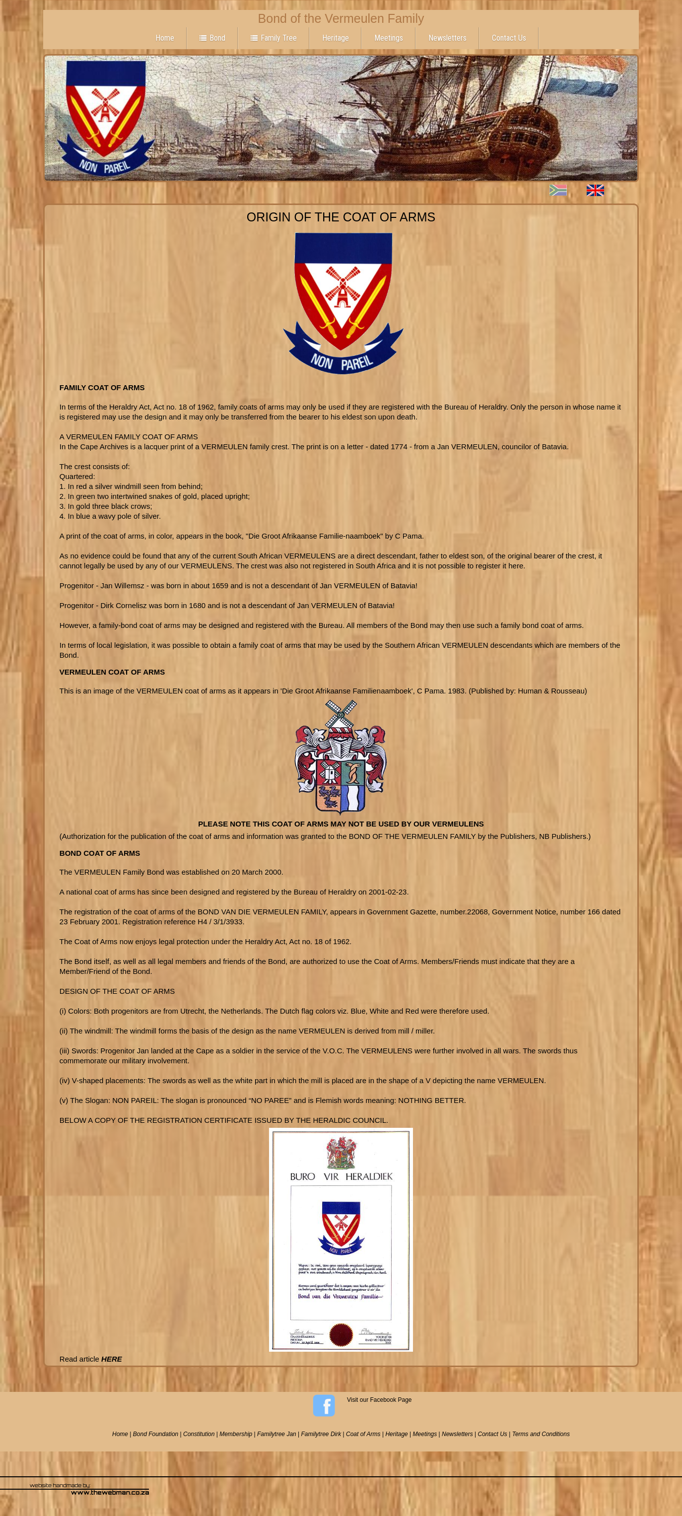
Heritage (335, 38)
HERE (111, 1359)
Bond (212, 38)
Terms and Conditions (541, 1434)
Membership (235, 1434)
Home (164, 38)
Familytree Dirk (321, 1434)
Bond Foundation (155, 1434)
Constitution (198, 1434)
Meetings (388, 38)
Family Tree (274, 38)
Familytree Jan (276, 1434)
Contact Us (509, 38)
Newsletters (447, 38)
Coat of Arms (363, 1434)
